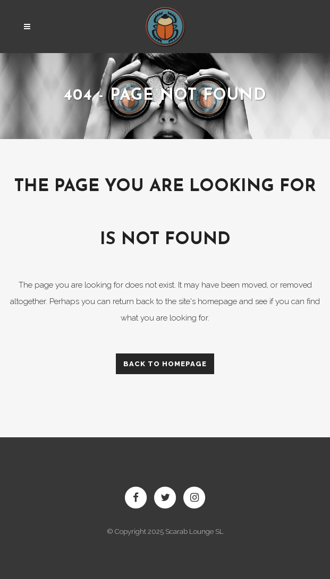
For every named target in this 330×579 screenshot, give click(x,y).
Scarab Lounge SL (194, 531)
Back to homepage (165, 364)
